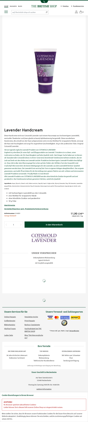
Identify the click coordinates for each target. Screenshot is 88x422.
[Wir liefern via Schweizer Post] (75, 317)
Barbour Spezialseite (32, 325)
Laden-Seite (8, 335)
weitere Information (44, 389)
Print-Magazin (30, 321)
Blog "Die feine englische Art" (34, 336)
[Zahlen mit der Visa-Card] (50, 317)
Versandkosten (74, 331)
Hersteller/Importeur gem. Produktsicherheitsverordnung (26, 209)
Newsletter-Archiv (31, 317)
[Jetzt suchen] (46, 12)
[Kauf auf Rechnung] (65, 317)
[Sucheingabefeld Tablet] (28, 12)
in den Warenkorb (54, 224)
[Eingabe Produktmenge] (13, 224)
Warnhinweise (9, 205)
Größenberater (9, 321)
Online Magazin (10, 317)
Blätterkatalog (9, 325)
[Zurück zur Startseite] (44, 6)
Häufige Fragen (10, 328)
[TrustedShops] (64, 322)
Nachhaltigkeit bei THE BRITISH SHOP (33, 329)
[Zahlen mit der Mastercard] (56, 317)
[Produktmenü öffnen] (7, 11)
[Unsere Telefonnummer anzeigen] (44, 2)
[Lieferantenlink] (44, 238)
